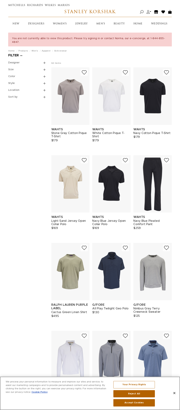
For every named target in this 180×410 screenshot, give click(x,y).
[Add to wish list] (84, 72)
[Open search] (142, 12)
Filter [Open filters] (13, 55)
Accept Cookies (134, 404)
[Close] (174, 394)
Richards (35, 5)
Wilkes (50, 5)
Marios (64, 5)
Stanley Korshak (90, 12)
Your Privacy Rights (134, 386)
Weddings (159, 23)
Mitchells (16, 5)
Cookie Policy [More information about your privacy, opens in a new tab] (39, 393)
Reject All (134, 395)
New (15, 23)
